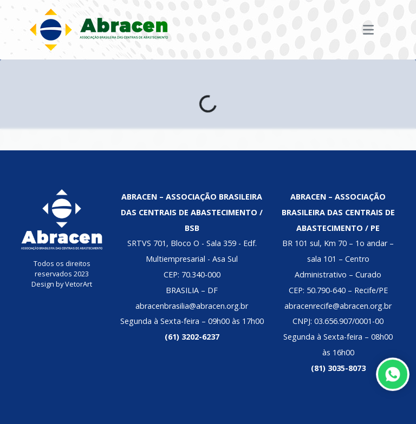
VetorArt (78, 284)
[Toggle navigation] (368, 29)
